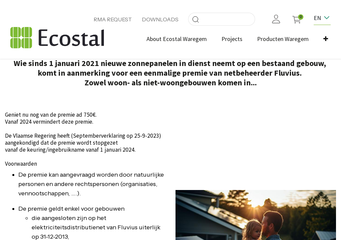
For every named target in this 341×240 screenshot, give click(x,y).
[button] (326, 39)
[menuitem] (176, 39)
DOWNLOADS (160, 19)
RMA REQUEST (113, 19)
